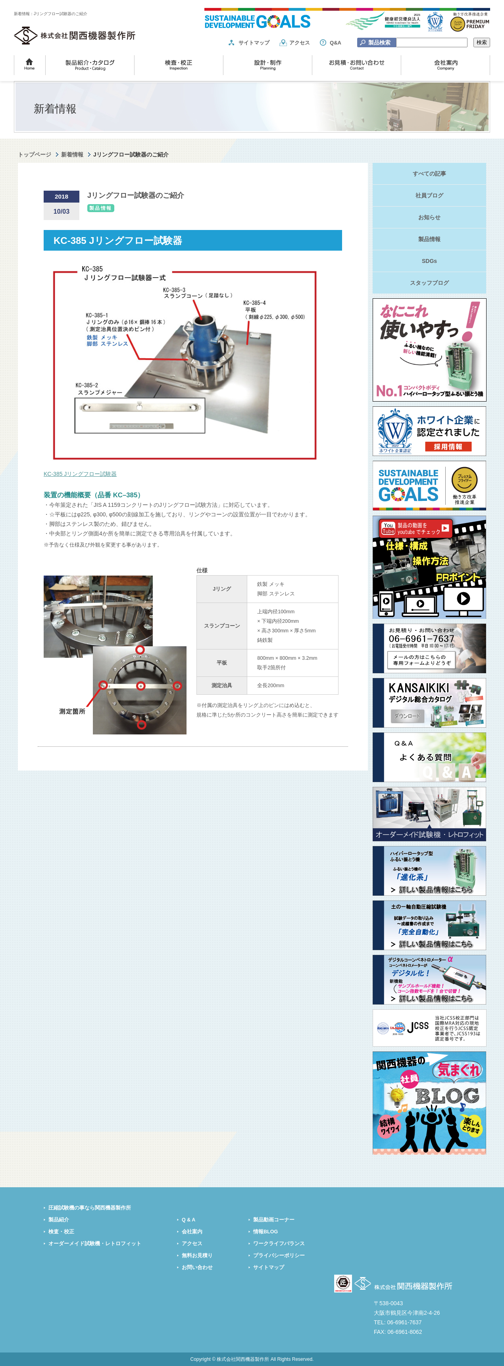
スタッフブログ (429, 283)
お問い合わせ (197, 1267)
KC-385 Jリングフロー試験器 (80, 474)
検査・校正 (61, 1232)
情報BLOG (265, 1232)
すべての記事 (429, 173)
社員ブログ (429, 195)
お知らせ (429, 217)
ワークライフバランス (279, 1243)
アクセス (299, 43)
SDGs (429, 261)
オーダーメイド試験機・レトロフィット (94, 1243)
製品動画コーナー (273, 1220)
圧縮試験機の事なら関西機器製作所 (89, 1208)
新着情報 (72, 154)
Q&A (335, 43)
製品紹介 (58, 1220)
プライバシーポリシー (279, 1255)
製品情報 (429, 239)
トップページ (34, 154)
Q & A (188, 1220)
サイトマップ (254, 43)
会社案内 (192, 1232)
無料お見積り (197, 1255)
